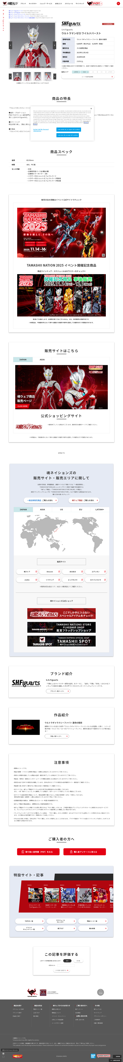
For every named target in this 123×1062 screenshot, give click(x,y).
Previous (10, 45)
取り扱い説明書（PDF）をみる (39, 851)
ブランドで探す (17, 1013)
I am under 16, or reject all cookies (68, 129)
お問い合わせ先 (79, 1020)
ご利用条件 (97, 1020)
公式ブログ (36, 1013)
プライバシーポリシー (100, 1016)
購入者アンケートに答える (85, 851)
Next (54, 45)
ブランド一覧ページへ (57, 691)
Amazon (50, 571)
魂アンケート (79, 1009)
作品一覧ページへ (55, 736)
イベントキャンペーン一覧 (29, 928)
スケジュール (69, 3)
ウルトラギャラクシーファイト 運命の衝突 (24, 18)
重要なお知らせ (56, 1009)
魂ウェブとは (97, 1009)
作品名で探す (16, 1016)
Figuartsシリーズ (18, 11)
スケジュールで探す (18, 1009)
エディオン (95, 571)
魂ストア (27, 571)
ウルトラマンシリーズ (19, 14)
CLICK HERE (23, 406)
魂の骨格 (92, 928)
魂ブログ (60, 928)
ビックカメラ (72, 580)
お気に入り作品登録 (57, 1020)
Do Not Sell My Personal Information (10, 1050)
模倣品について (56, 1013)
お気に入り (58, 3)
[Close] (91, 108)
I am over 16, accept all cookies (67, 135)
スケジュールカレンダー (60, 921)
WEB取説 (77, 1013)
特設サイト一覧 (37, 1009)
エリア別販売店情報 (87, 77)
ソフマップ (50, 580)
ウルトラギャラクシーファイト (21, 16)
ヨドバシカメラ (95, 580)
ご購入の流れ (40, 500)
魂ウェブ (11, 11)
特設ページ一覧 (92, 921)
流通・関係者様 (98, 1023)
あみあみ (73, 571)
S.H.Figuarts (17, 12)
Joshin (26, 580)
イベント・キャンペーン (59, 1016)
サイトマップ (80, 3)
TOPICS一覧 (29, 921)
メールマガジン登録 (57, 1023)
